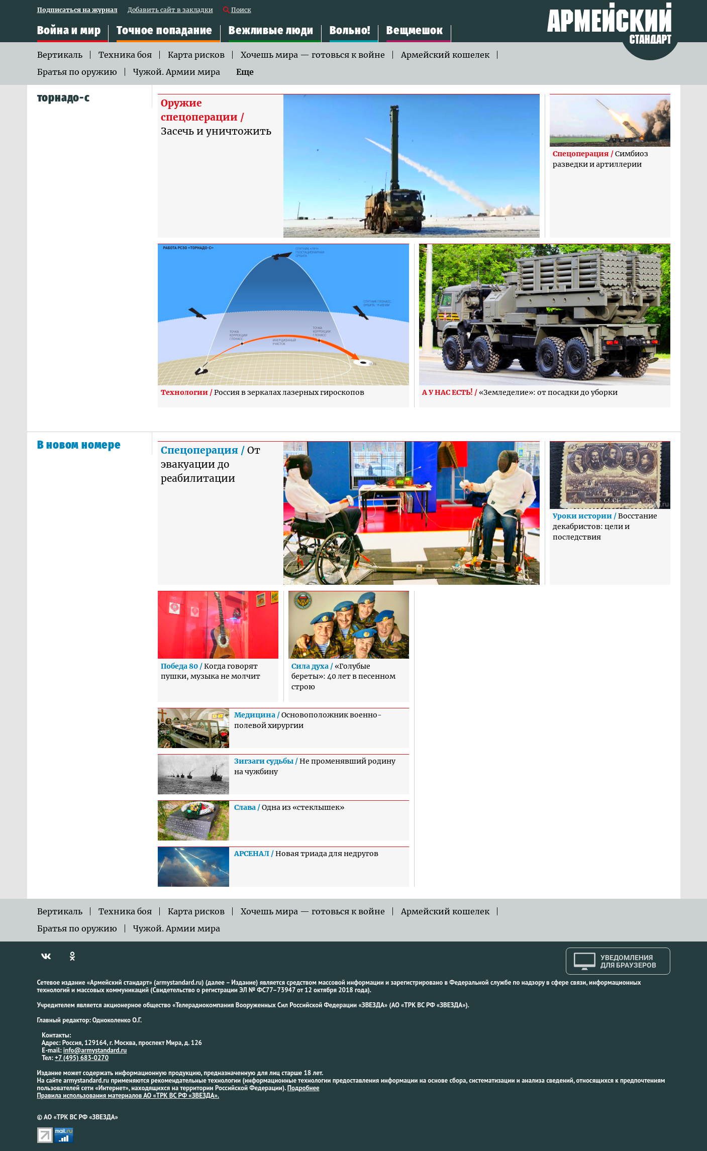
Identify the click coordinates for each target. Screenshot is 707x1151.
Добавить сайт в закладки (170, 10)
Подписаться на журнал (77, 10)
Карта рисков (196, 54)
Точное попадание (165, 30)
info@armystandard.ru (95, 1050)
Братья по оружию (77, 71)
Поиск (241, 10)
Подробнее (303, 1088)
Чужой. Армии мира (176, 71)
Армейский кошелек (445, 54)
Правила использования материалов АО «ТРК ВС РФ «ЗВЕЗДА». (128, 1095)
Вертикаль (59, 54)
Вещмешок (414, 30)
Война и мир (69, 30)
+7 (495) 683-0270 (82, 1058)
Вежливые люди (271, 30)
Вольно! (350, 30)
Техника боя (125, 54)
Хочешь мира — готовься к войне (313, 54)
